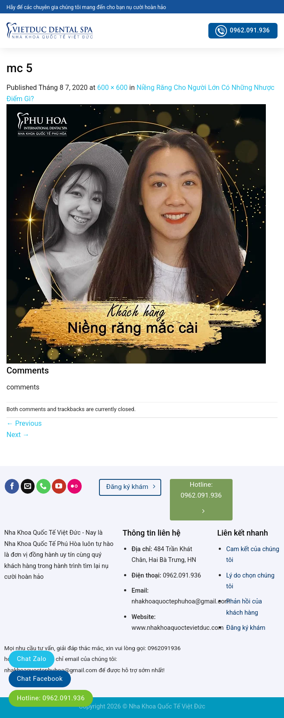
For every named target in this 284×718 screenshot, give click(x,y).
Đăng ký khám (245, 628)
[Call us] (43, 486)
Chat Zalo (31, 659)
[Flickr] (74, 486)
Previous (24, 423)
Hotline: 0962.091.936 (51, 698)
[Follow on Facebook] (12, 486)
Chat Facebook (40, 679)
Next (17, 435)
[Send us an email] (28, 486)
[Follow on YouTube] (59, 486)
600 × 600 (112, 87)
